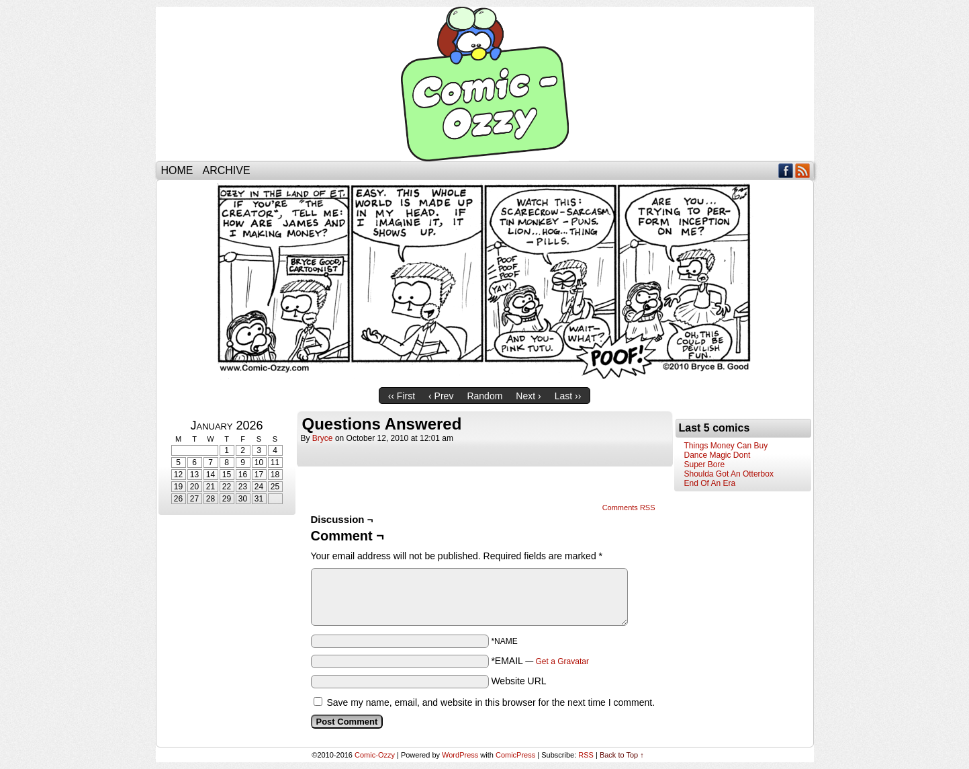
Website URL (518, 681)
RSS (802, 170)
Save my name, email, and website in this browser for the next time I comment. (490, 702)
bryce (322, 438)
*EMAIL (540, 660)
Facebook (786, 170)
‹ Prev (440, 396)
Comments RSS (628, 507)
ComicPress (515, 755)
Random (484, 396)
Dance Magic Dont (717, 455)
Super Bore (704, 464)
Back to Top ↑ (622, 755)
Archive (226, 170)
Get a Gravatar (562, 661)
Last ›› (568, 396)
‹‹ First (401, 396)
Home (177, 170)
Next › (528, 396)
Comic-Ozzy (485, 84)
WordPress (460, 755)
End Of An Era (710, 483)
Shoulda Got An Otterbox (729, 474)
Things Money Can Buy (726, 445)
